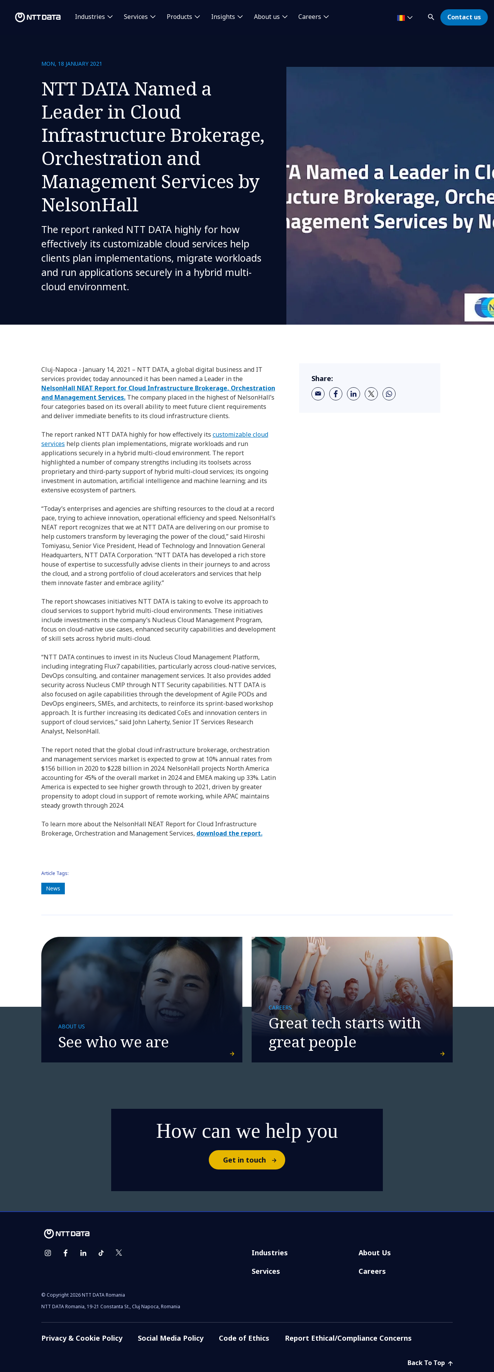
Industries (270, 1252)
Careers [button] (309, 17)
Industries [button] (90, 17)
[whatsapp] (389, 393)
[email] (318, 393)
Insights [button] (223, 17)
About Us (375, 1252)
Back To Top (430, 1362)
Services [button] (136, 17)
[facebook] (335, 393)
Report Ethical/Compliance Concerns (348, 1338)
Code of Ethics (244, 1338)
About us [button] (267, 17)
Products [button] (179, 17)
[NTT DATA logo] (31, 17)
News (53, 888)
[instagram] (47, 1253)
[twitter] (371, 393)
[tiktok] (101, 1253)
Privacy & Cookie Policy (81, 1338)
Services (266, 1271)
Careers (372, 1271)
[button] (432, 15)
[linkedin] (353, 393)
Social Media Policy (170, 1338)
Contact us (464, 17)
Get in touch (253, 1160)
